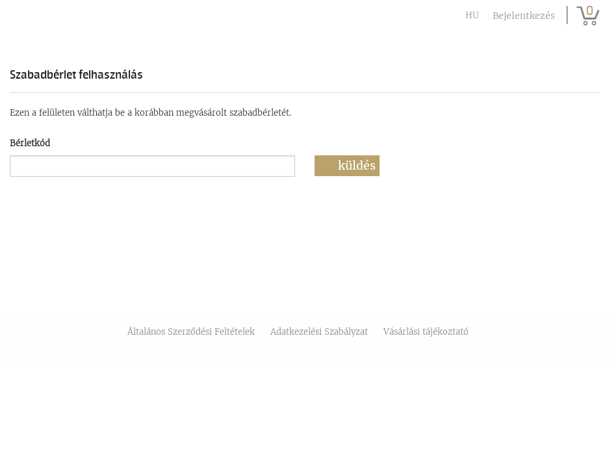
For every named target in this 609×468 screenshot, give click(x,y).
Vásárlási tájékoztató (426, 331)
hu (472, 15)
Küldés (357, 165)
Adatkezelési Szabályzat (319, 331)
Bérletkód (30, 143)
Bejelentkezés (524, 15)
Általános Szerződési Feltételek (191, 331)
